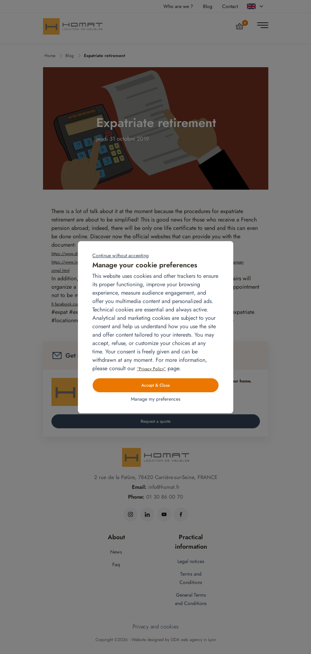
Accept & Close (155, 385)
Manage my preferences (156, 398)
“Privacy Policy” (151, 369)
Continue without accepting (120, 255)
